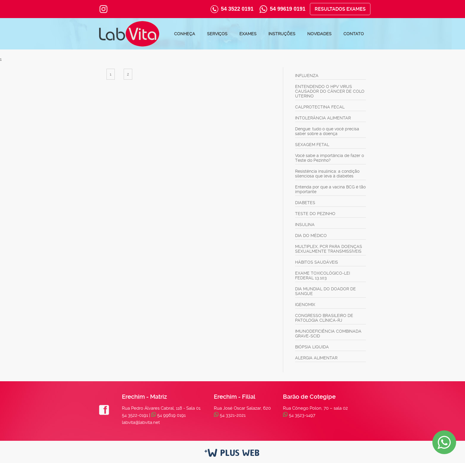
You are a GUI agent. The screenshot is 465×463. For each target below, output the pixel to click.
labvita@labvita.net (141, 422)
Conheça (184, 33)
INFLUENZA (307, 75)
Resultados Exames (340, 9)
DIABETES (305, 202)
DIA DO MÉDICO (311, 235)
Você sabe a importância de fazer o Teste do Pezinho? (329, 158)
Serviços (217, 33)
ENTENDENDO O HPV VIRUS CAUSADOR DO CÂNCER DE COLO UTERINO (329, 91)
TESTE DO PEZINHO (315, 213)
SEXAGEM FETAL (312, 144)
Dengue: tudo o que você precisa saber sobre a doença (327, 131)
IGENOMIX (305, 304)
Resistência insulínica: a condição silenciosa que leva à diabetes (327, 173)
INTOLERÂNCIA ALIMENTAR (323, 118)
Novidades (319, 33)
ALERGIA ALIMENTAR (316, 357)
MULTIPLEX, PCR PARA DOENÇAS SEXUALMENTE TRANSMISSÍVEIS (328, 249)
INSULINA (305, 224)
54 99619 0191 (287, 9)
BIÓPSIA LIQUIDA (312, 347)
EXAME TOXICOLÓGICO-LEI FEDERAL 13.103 (322, 275)
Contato (353, 33)
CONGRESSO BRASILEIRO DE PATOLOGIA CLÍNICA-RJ (324, 318)
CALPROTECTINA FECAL (320, 107)
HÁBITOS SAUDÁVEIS (316, 262)
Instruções (281, 33)
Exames (248, 33)
